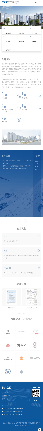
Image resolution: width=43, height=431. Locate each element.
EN (34, 2)
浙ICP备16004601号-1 (21, 426)
